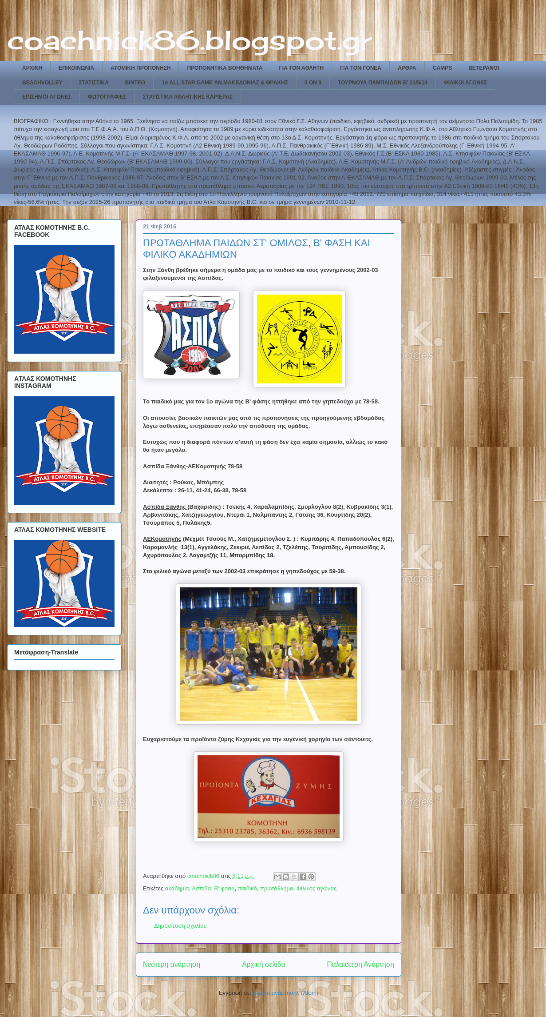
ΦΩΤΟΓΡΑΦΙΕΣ (107, 97)
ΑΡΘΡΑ (407, 68)
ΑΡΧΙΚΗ (32, 68)
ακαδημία (177, 888)
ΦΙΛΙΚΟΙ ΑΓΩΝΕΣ (465, 83)
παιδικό (247, 888)
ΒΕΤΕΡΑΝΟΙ (483, 68)
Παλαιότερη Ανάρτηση (360, 964)
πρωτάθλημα (276, 888)
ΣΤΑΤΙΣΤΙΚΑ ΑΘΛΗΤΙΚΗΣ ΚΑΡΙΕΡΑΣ (188, 97)
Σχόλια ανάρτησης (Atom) (285, 992)
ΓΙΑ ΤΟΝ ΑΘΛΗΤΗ (301, 68)
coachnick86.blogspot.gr (189, 40)
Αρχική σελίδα (263, 964)
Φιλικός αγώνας (317, 888)
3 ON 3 (313, 83)
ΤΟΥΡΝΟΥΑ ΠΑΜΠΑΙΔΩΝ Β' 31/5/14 (382, 83)
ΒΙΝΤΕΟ (135, 83)
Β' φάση (224, 888)
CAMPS (442, 68)
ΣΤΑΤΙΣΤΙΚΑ (94, 83)
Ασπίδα (201, 888)
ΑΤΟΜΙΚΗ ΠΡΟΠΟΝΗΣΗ (140, 68)
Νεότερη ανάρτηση (171, 964)
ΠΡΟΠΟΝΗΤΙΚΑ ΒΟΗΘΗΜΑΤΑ (224, 68)
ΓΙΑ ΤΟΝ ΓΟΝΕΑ (360, 68)
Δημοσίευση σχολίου (180, 925)
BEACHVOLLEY (42, 83)
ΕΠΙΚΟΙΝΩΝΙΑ (76, 68)
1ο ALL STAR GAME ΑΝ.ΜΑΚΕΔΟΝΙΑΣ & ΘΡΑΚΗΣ (225, 83)
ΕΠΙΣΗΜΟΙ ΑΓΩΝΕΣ (46, 97)
